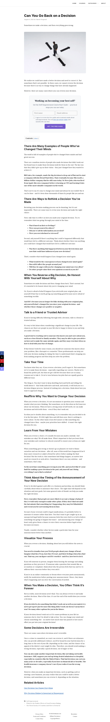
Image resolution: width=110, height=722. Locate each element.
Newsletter (74, 714)
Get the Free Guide (55, 126)
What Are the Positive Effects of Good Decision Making (43, 703)
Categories (94, 3)
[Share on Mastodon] (2, 369)
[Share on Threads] (2, 365)
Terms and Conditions (39, 716)
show (36, 138)
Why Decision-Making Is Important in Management (44, 693)
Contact (75, 716)
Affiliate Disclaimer (55, 716)
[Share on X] (2, 357)
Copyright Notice (55, 718)
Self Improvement (32, 701)
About (103, 3)
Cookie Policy (39, 719)
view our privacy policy (60, 120)
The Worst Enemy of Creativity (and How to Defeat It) (43, 706)
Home (74, 3)
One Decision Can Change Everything (38, 688)
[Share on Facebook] (2, 353)
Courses (82, 3)
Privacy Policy (39, 714)
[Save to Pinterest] (2, 361)
